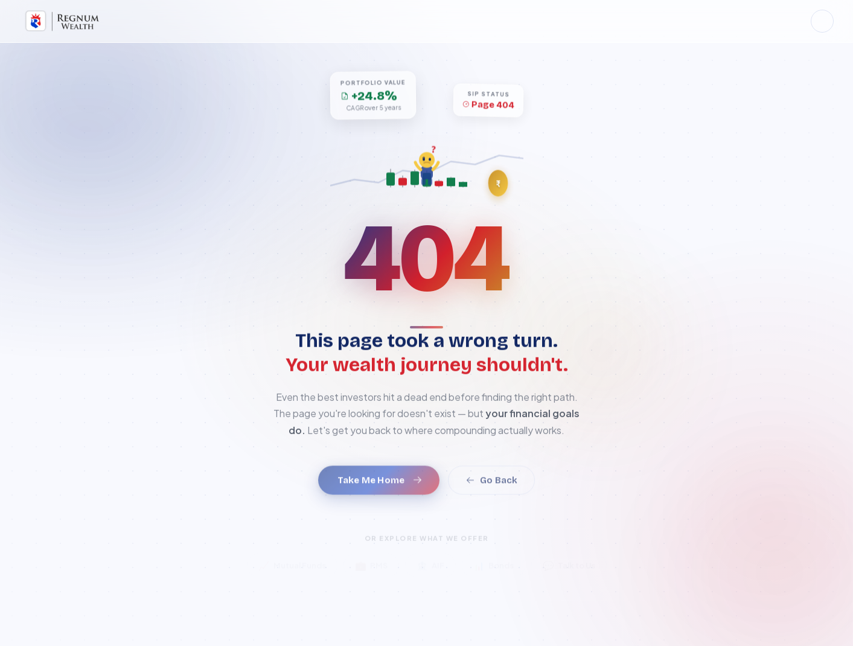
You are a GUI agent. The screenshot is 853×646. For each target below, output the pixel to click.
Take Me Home (380, 487)
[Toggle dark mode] (822, 21)
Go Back (491, 487)
